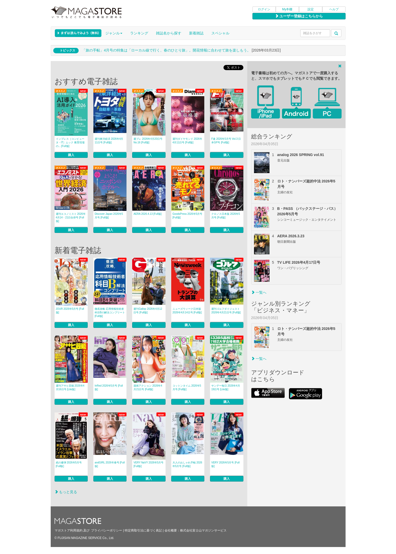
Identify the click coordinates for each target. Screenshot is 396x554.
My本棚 (287, 9)
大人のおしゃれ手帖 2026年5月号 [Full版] (187, 464)
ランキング (139, 33)
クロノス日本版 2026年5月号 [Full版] (225, 215)
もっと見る (66, 492)
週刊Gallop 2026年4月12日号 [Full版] (147, 310)
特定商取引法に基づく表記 (143, 530)
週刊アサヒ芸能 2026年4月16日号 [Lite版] (70, 387)
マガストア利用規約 (69, 530)
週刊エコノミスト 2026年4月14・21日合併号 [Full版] (71, 217)
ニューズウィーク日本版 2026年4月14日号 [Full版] (187, 310)
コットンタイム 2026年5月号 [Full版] (187, 387)
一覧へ (259, 292)
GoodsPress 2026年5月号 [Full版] (188, 215)
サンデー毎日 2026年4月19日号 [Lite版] (225, 387)
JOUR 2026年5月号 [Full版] (70, 310)
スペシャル (220, 33)
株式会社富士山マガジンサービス (203, 530)
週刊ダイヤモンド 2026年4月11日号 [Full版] (187, 140)
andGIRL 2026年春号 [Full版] (110, 464)
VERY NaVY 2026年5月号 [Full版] (148, 464)
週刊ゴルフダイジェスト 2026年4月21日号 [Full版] (226, 310)
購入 (71, 155)
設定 (311, 9)
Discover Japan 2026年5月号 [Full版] (109, 215)
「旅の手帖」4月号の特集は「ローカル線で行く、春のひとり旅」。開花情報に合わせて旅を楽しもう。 (166, 50)
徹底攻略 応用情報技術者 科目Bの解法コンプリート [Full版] (110, 312)
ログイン (264, 9)
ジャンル (113, 33)
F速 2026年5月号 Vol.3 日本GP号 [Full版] (226, 140)
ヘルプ (334, 9)
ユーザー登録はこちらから (299, 16)
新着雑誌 (196, 33)
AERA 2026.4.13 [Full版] (147, 213)
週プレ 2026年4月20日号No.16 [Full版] (147, 140)
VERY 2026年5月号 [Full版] (225, 464)
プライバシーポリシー (106, 530)
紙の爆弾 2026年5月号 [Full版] (69, 464)
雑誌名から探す (168, 33)
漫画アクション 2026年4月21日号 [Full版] (147, 387)
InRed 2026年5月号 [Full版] (109, 387)
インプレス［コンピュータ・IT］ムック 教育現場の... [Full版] (70, 142)
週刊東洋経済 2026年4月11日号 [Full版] (109, 140)
